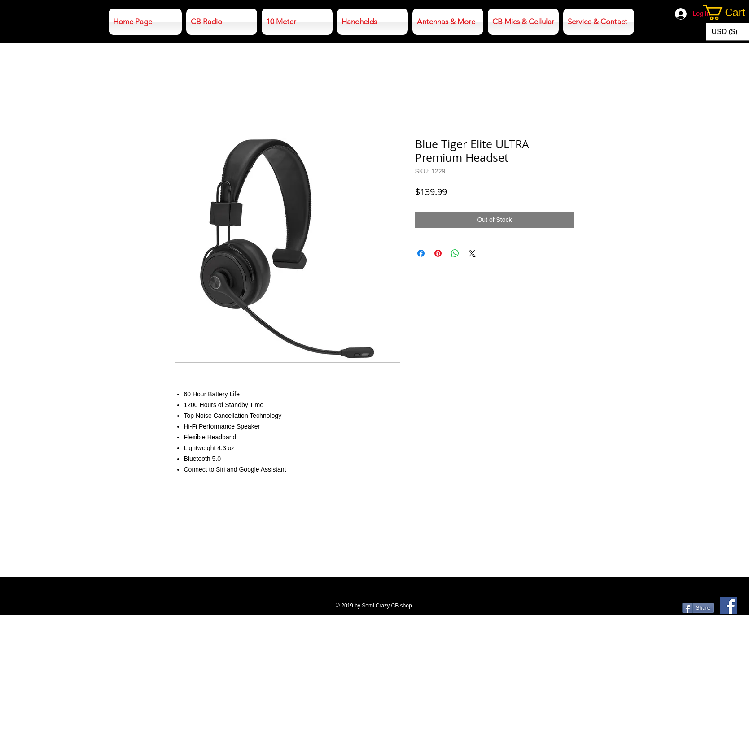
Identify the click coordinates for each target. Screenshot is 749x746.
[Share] (698, 608)
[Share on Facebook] (421, 253)
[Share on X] (472, 253)
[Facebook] (728, 605)
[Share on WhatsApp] (455, 253)
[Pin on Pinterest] (438, 253)
